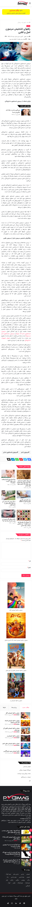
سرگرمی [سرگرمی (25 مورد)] (17, 880)
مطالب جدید (25, 707)
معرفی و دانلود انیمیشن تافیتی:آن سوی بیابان (16, 670)
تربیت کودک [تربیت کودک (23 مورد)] (8, 874)
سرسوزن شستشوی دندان (10, 452)
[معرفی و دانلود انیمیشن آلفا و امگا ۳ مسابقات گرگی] (26, 839)
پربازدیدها (14, 707)
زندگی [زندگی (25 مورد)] (28, 880)
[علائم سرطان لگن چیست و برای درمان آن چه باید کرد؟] (8, 514)
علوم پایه (24, 22)
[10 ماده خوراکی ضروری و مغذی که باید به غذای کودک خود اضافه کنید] (26, 862)
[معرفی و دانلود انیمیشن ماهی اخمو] (25, 746)
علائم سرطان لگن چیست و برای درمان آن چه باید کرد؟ (8, 520)
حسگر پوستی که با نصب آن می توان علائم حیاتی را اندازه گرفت (8, 503)
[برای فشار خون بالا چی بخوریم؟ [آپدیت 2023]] (24, 494)
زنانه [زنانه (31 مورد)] (8, 877)
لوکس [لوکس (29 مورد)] (14, 883)
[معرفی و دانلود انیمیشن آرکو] (16, 608)
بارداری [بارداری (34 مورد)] (22, 874)
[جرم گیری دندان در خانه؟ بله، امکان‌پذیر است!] (26, 112)
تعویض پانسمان (27, 767)
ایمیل (29, 567)
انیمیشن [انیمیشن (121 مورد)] (28, 874)
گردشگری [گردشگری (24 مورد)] (28, 886)
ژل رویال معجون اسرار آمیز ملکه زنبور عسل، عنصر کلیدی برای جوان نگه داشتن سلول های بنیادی (24, 483)
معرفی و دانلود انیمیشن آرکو (16, 610)
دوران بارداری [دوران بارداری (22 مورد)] (14, 877)
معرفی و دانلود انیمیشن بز (16, 701)
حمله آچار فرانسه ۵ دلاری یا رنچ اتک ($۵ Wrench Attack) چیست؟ (11, 853)
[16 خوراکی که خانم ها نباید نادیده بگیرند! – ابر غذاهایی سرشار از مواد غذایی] (24, 515)
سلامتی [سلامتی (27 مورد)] (11, 880)
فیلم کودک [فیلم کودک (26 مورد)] (27, 883)
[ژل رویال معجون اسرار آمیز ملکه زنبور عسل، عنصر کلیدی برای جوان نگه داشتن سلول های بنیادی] (24, 474)
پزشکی (19, 22)
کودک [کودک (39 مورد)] (9, 883)
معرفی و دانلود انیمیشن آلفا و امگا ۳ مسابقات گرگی (11, 838)
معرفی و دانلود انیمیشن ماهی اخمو (11, 744)
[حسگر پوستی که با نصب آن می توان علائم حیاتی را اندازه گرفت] (8, 495)
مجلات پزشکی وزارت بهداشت (24, 774)
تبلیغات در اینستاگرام (26, 777)
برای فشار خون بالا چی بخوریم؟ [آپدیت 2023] (25, 500)
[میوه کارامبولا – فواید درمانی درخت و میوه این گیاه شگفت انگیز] (26, 832)
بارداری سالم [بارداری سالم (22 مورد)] (16, 874)
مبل (30, 781)
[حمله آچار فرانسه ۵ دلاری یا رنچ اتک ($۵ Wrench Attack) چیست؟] (26, 855)
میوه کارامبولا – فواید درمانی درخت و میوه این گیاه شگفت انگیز (11, 831)
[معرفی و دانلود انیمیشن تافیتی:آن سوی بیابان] (16, 668)
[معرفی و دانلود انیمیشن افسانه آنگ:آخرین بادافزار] (16, 638)
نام (30, 561)
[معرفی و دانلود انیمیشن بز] (16, 698)
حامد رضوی (26, 36)
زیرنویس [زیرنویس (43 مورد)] (23, 880)
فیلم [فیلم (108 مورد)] (7, 880)
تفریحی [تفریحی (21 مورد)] (28, 877)
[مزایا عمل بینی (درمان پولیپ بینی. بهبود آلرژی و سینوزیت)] (8, 474)
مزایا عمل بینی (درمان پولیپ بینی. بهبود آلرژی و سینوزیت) (8, 481)
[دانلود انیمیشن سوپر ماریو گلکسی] (25, 753)
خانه (28, 22)
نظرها (4, 707)
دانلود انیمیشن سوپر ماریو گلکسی (11, 751)
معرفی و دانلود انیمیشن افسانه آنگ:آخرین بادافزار (16, 640)
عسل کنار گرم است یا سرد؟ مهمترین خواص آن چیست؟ (11, 845)
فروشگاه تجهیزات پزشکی (25, 770)
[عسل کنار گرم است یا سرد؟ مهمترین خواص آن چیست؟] (26, 847)
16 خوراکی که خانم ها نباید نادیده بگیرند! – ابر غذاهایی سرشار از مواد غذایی (24, 524)
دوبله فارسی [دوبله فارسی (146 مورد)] (21, 877)
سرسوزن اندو (24, 452)
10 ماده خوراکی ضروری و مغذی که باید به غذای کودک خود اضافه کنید (11, 861)
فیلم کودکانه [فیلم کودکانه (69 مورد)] (20, 883)
